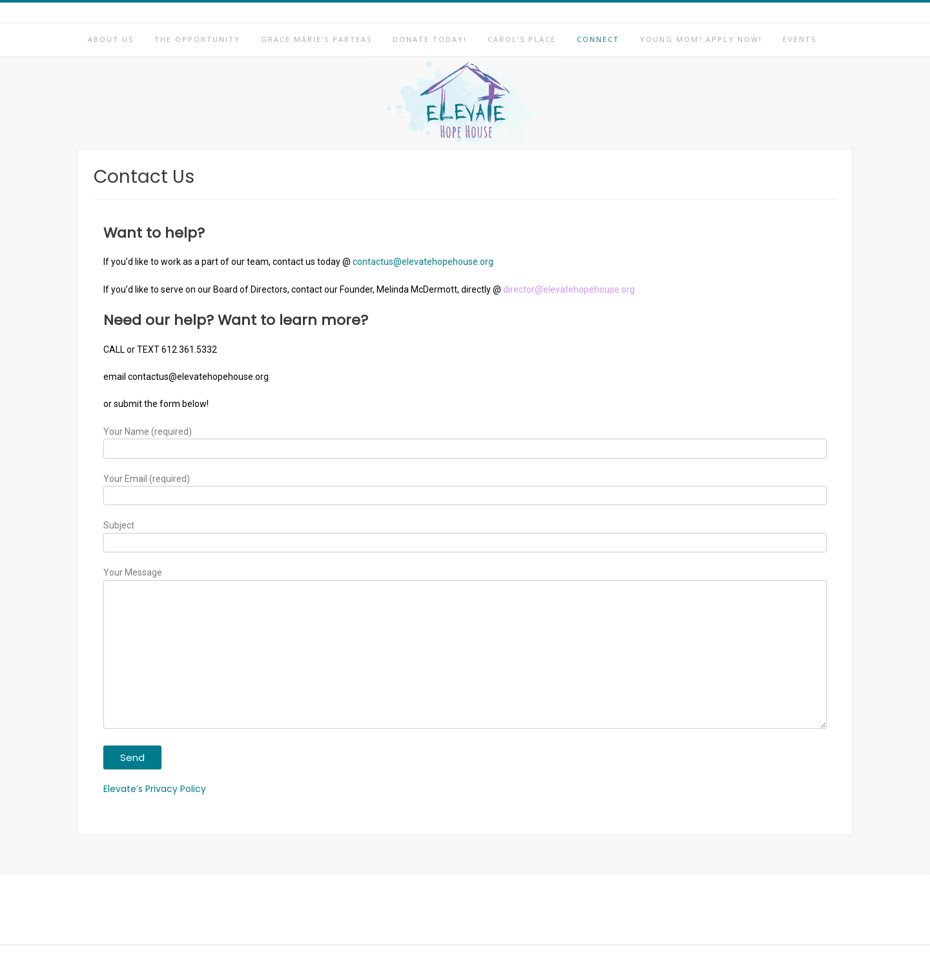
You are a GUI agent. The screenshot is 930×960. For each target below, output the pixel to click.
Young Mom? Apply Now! (701, 39)
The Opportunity (197, 39)
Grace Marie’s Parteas (316, 39)
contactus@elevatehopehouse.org (423, 261)
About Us (111, 39)
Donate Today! (430, 39)
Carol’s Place (522, 39)
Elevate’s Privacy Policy (154, 788)
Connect (598, 39)
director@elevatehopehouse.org (569, 289)
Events (799, 39)
